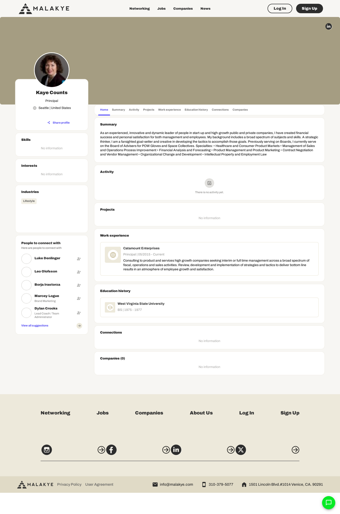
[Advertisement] (51, 366)
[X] (275, 473)
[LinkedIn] (205, 473)
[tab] (104, 110)
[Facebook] (134, 473)
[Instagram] (64, 473)
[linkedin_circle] (328, 26)
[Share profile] (58, 122)
